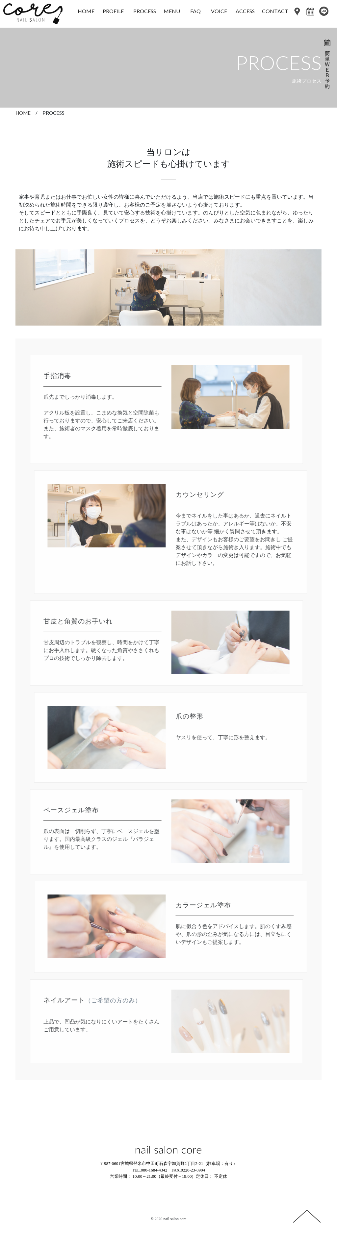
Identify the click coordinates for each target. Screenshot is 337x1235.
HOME (23, 113)
